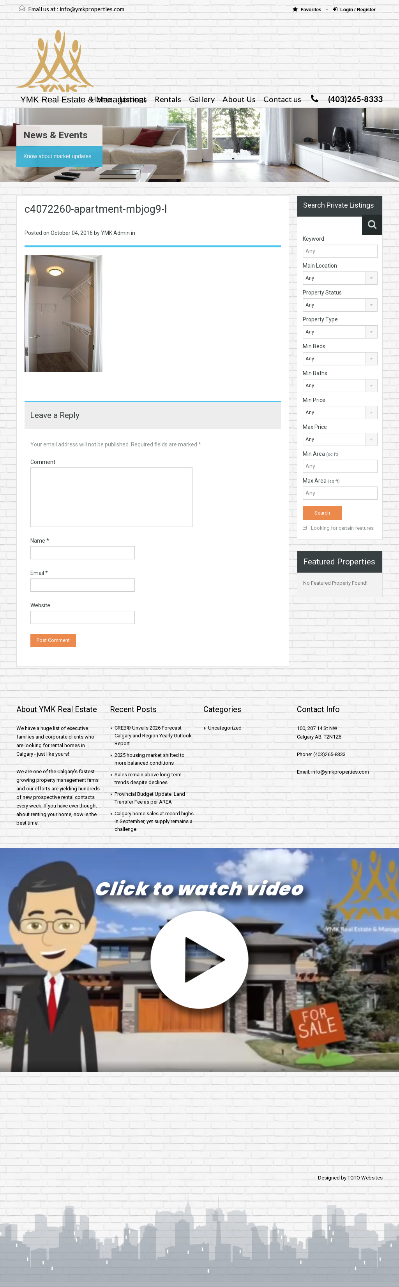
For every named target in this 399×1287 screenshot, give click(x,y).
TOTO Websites (365, 1178)
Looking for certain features (338, 528)
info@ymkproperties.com (92, 8)
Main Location (320, 266)
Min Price (314, 400)
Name (39, 541)
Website (40, 605)
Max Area (321, 481)
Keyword (313, 239)
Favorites (308, 9)
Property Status (322, 292)
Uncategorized (225, 728)
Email (39, 573)
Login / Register (354, 9)
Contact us (282, 99)
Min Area (320, 454)
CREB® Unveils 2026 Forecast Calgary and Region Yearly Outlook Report (153, 735)
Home (100, 99)
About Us (239, 99)
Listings (133, 99)
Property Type (320, 319)
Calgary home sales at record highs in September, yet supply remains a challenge (154, 821)
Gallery (202, 99)
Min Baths (315, 373)
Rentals (168, 99)
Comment (42, 462)
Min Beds (314, 346)
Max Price (315, 427)
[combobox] (340, 278)
